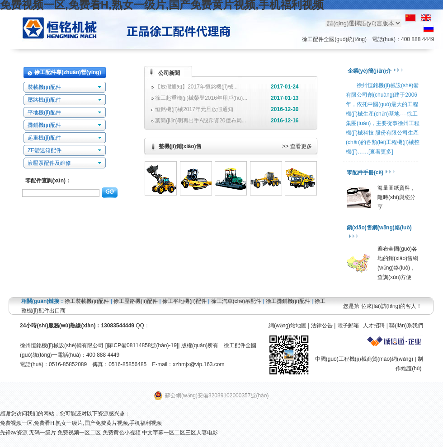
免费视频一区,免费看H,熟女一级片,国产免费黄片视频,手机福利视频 (81, 423)
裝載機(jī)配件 (44, 87)
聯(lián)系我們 (406, 325)
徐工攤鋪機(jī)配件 (288, 301)
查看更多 (301, 146)
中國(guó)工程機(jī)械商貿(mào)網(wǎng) (364, 359)
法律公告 (322, 325)
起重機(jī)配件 (44, 138)
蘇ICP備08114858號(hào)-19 (142, 345)
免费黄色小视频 (122, 432)
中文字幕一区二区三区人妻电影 (180, 432)
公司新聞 (169, 73)
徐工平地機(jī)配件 (184, 301)
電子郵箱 (348, 325)
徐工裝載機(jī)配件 (87, 301)
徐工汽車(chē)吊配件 (236, 301)
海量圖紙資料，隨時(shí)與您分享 (396, 197)
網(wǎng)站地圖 (287, 325)
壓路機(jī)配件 (44, 100)
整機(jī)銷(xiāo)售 (180, 146)
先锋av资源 (14, 432)
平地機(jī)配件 (44, 112)
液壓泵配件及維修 (49, 163)
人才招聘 (374, 325)
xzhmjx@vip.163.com (198, 364)
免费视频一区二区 (79, 432)
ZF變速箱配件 (44, 150)
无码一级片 (42, 432)
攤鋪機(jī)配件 (44, 125)
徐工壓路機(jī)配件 (135, 301)
